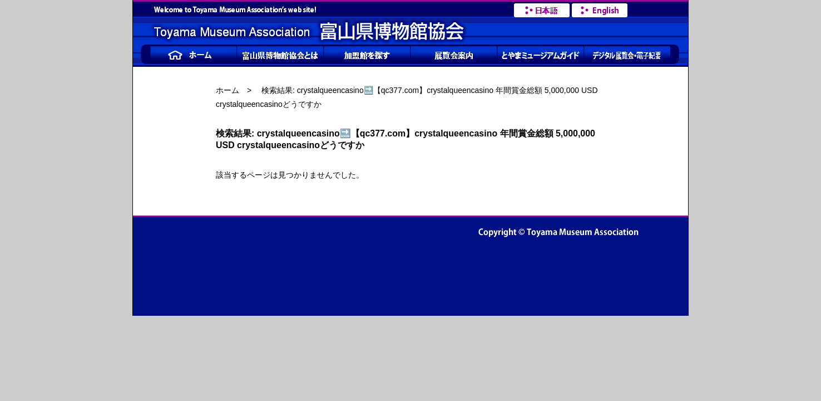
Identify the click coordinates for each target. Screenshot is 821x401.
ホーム (227, 90)
